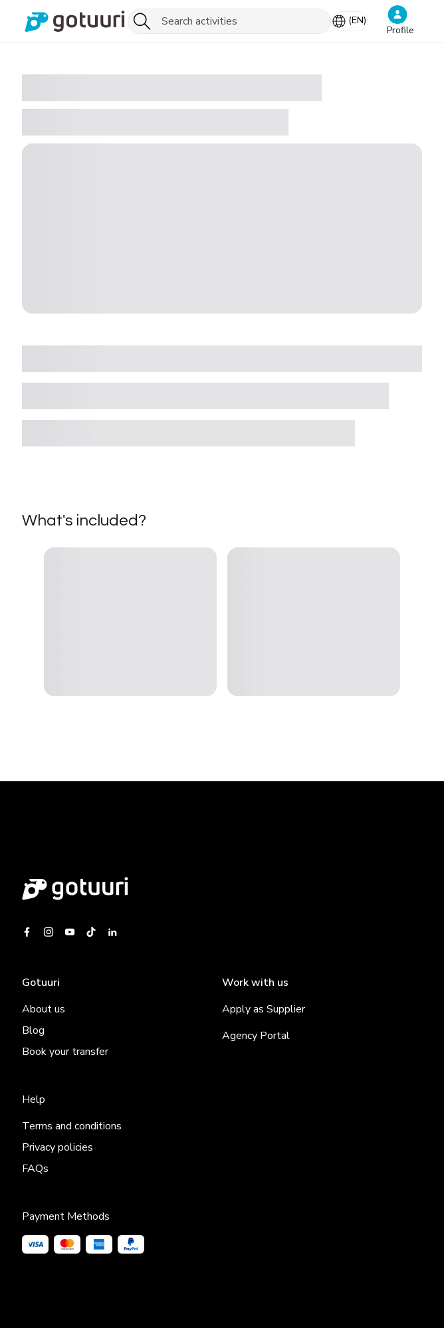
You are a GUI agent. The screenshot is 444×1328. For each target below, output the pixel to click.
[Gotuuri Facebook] (29, 932)
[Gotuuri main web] (221, 888)
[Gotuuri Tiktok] (91, 932)
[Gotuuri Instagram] (48, 932)
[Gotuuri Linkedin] (112, 932)
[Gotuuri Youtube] (69, 932)
